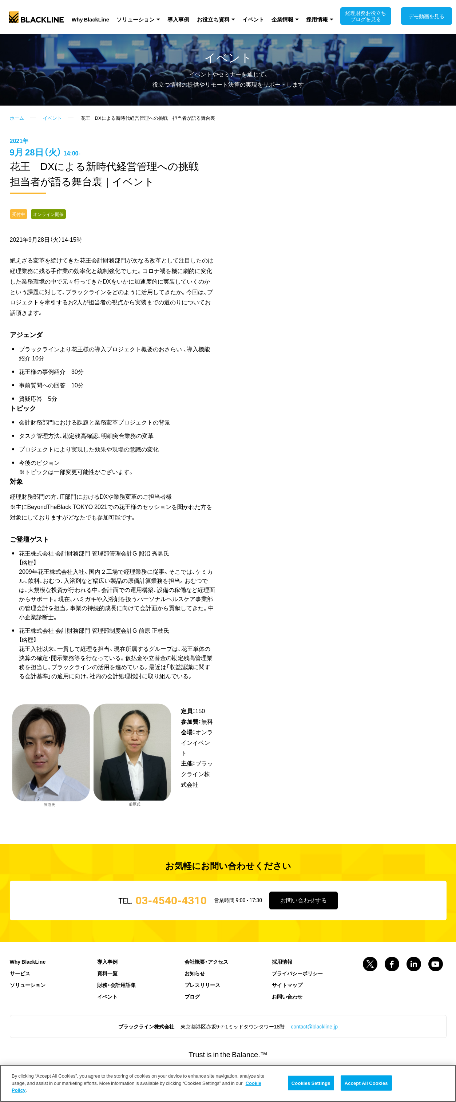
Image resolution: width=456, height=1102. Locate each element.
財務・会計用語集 (116, 1000)
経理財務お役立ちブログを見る (363, 16)
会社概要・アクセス (206, 977)
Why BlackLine (101, 19)
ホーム (17, 132)
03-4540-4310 (170, 915)
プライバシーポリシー (297, 988)
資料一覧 (107, 988)
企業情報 (275, 19)
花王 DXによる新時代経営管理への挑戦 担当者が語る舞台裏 (148, 132)
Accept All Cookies (366, 1082)
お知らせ (195, 988)
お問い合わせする (303, 915)
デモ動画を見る (421, 16)
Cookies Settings (311, 1082)
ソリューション (143, 19)
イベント (250, 19)
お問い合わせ (287, 1012)
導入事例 (183, 19)
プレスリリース (202, 1000)
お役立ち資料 (213, 19)
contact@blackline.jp (314, 1042)
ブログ (192, 1012)
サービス (20, 988)
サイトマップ (287, 1000)
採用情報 (306, 19)
